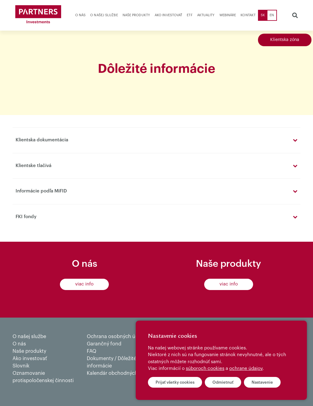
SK (263, 15)
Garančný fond (104, 343)
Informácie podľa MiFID (41, 191)
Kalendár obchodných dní (116, 373)
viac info (84, 284)
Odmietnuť (223, 382)
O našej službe (104, 15)
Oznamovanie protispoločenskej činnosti (43, 377)
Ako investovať (168, 15)
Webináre (227, 15)
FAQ (91, 351)
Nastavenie (262, 382)
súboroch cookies (205, 368)
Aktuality (206, 15)
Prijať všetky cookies (175, 382)
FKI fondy (26, 216)
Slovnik (21, 365)
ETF (189, 15)
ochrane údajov (246, 368)
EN (272, 15)
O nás (80, 15)
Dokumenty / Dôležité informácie (111, 362)
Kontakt (248, 15)
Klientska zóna (284, 40)
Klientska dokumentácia (42, 140)
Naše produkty (136, 15)
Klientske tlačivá (33, 165)
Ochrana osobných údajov (117, 336)
